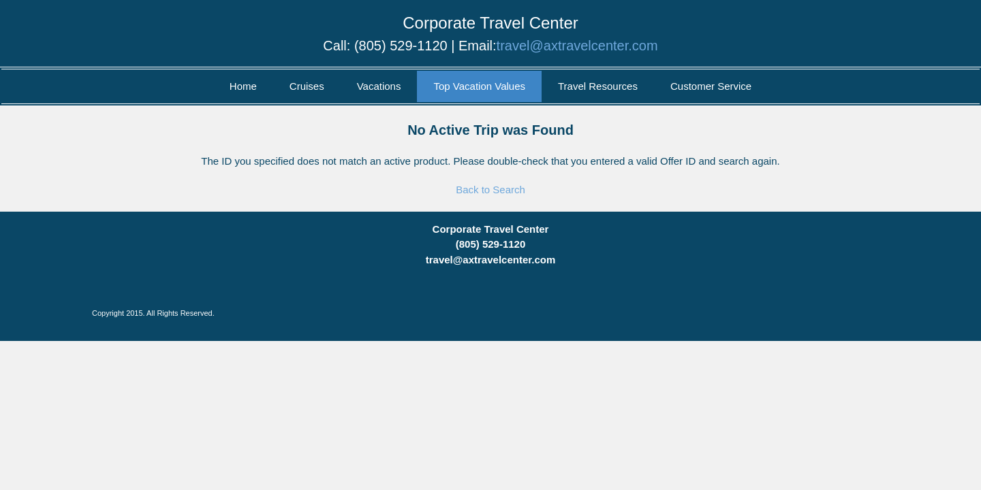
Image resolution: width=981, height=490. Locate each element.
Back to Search (490, 189)
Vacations (379, 86)
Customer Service (710, 86)
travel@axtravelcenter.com (577, 45)
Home (243, 86)
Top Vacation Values (479, 86)
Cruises (307, 86)
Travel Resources (598, 86)
